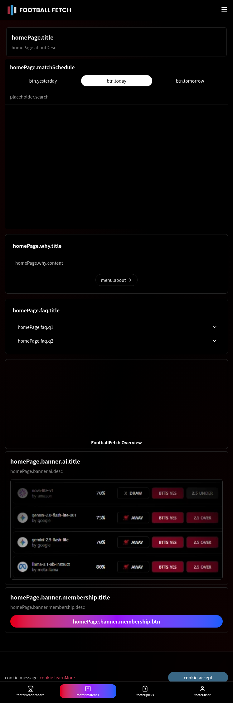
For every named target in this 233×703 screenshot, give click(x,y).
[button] (116, 404)
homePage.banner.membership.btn (116, 621)
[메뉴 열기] (224, 9)
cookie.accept (198, 677)
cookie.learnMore (57, 677)
